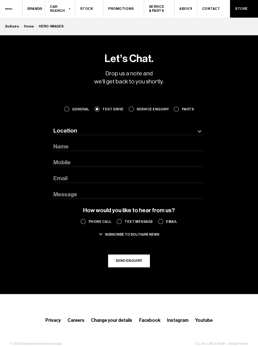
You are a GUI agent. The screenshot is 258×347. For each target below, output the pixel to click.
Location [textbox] (65, 131)
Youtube (204, 320)
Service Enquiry (153, 109)
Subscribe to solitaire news (132, 234)
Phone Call (100, 221)
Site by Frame (238, 343)
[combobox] (129, 131)
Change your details (111, 320)
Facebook (149, 320)
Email (171, 221)
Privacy (53, 320)
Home (29, 26)
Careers (76, 320)
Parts (188, 109)
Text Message (138, 221)
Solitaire (12, 26)
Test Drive (112, 109)
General (80, 109)
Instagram (177, 320)
